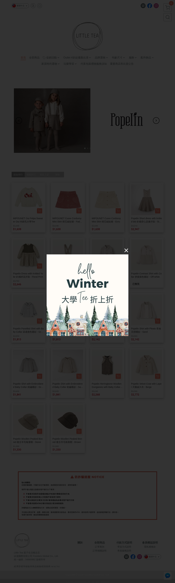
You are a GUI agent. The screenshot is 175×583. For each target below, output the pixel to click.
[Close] (126, 250)
